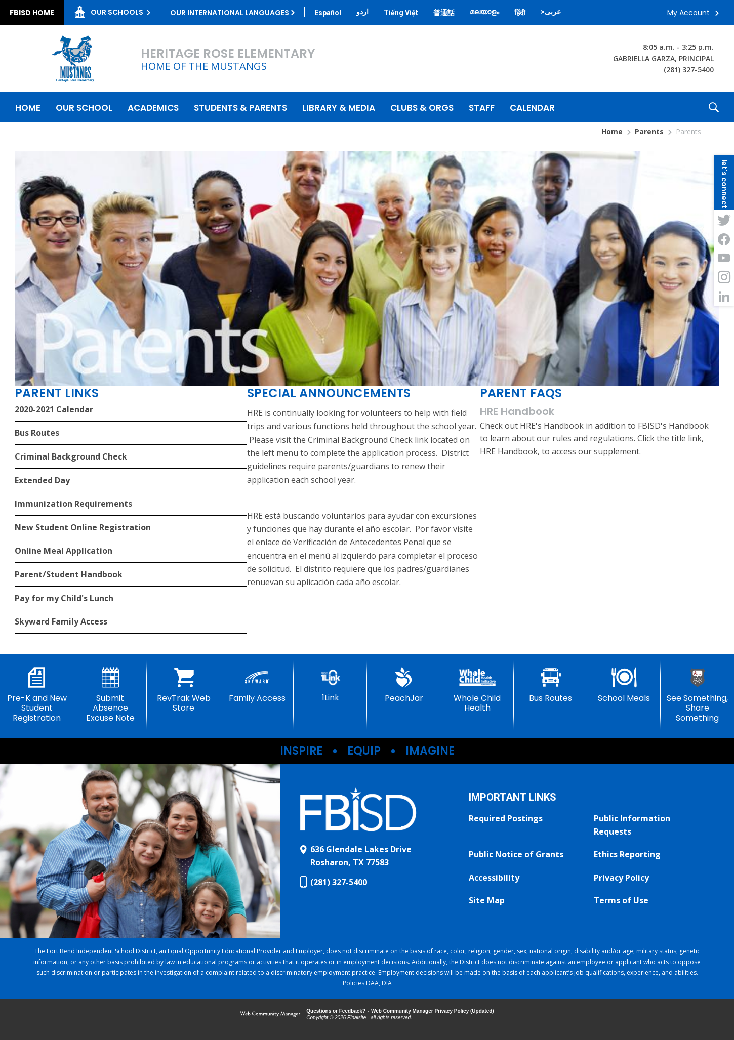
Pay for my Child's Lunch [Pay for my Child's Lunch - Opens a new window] (64, 598)
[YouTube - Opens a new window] (724, 258)
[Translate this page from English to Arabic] (551, 11)
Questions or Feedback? (335, 1011)
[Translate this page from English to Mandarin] (444, 12)
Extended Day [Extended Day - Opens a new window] (42, 480)
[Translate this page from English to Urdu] (362, 11)
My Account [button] (688, 13)
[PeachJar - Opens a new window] (403, 685)
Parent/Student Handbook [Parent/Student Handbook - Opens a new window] (69, 574)
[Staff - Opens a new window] (481, 107)
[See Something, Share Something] (697, 695)
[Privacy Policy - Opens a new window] (644, 878)
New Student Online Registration (83, 527)
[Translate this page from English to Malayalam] (484, 11)
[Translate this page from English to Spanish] (327, 12)
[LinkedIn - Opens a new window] (724, 296)
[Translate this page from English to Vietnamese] (401, 12)
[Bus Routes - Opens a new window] (550, 685)
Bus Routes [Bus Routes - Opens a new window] (37, 432)
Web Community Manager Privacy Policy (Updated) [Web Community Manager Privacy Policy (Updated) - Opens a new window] (432, 1011)
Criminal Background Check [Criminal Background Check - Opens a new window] (71, 456)
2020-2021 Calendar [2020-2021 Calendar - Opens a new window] (54, 409)
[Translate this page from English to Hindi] (520, 12)
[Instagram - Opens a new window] (724, 277)
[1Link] (330, 685)
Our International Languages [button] (229, 13)
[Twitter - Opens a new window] (724, 220)
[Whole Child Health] (477, 690)
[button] (714, 107)
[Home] (28, 107)
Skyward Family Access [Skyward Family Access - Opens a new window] (61, 621)
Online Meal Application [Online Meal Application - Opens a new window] (63, 550)
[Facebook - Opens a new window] (724, 239)
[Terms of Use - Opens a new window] (644, 900)
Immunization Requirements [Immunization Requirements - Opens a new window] (73, 503)
